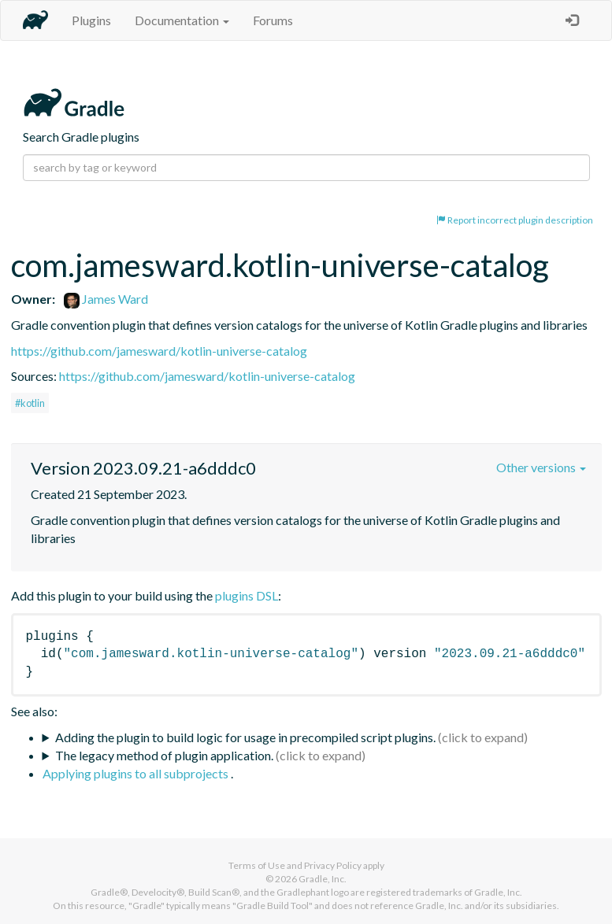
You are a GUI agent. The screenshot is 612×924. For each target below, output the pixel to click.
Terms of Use (256, 865)
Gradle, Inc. (323, 879)
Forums (273, 20)
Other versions (541, 467)
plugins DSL (246, 595)
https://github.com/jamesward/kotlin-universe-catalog (159, 350)
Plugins (91, 20)
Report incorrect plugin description (514, 220)
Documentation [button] (182, 20)
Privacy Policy (333, 865)
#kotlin (30, 403)
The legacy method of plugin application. (164, 755)
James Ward (106, 298)
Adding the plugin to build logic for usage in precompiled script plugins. (245, 737)
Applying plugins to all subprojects (137, 773)
